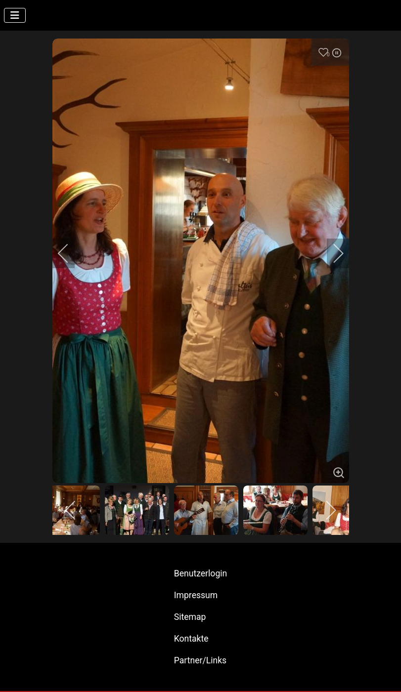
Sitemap (190, 617)
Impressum (196, 595)
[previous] (69, 253)
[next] (331, 253)
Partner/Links (200, 660)
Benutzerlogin (200, 573)
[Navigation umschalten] (15, 15)
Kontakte (191, 639)
